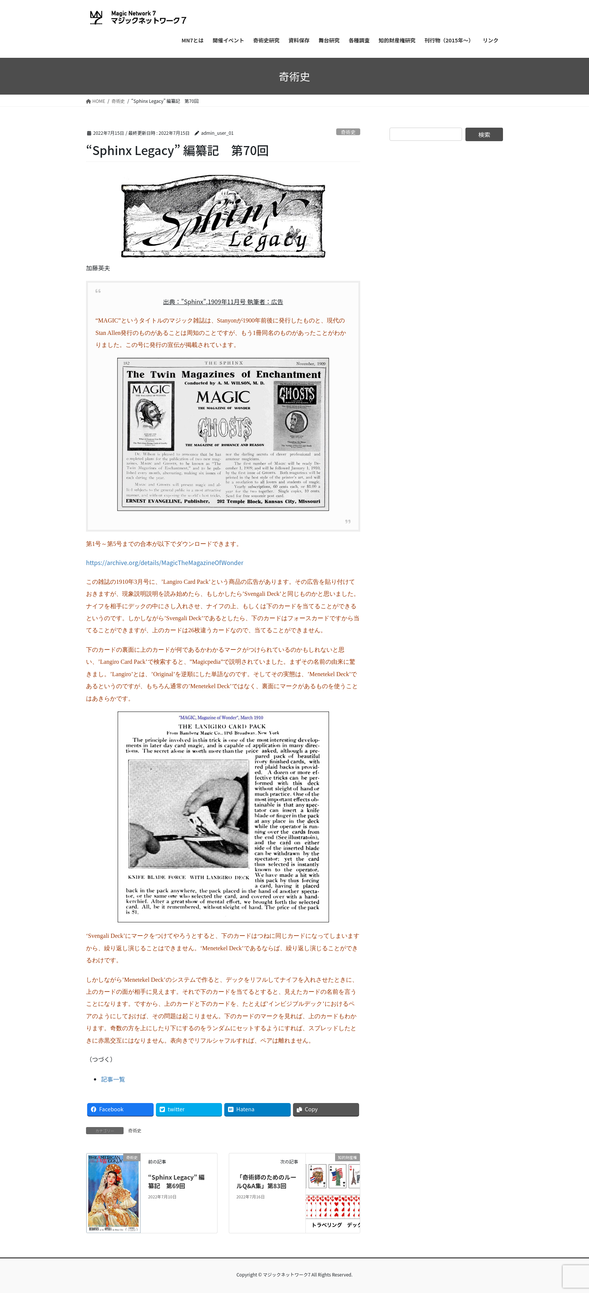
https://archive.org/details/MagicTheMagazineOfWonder (164, 562)
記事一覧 (113, 1079)
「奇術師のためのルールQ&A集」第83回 (266, 1181)
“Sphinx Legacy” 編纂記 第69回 (176, 1181)
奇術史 (348, 132)
